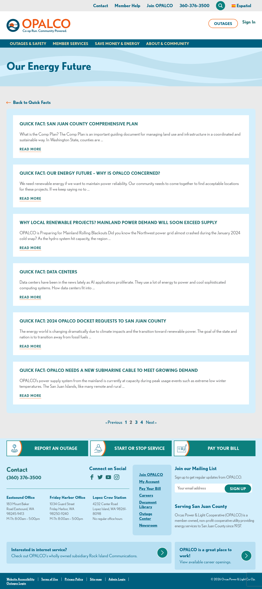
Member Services (70, 43)
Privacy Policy (74, 579)
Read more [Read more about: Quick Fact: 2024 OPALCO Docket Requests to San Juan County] (30, 346)
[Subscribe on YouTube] (108, 478)
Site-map (96, 579)
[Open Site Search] (220, 5)
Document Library (148, 504)
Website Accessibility (21, 579)
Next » (151, 422)
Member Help (127, 5)
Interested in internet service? (83, 553)
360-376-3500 (194, 5)
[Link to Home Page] (38, 26)
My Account (149, 481)
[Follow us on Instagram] (116, 478)
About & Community (167, 43)
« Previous (113, 422)
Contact (100, 5)
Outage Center (145, 516)
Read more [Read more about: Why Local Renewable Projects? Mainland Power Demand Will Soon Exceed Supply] (30, 248)
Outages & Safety (28, 43)
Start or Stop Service (139, 448)
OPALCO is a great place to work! (210, 556)
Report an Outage (56, 448)
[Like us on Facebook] (92, 478)
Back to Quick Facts (32, 102)
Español (244, 5)
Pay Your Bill (223, 448)
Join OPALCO (160, 5)
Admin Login (117, 579)
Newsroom (148, 525)
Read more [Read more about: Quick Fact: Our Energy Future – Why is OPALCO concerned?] (30, 198)
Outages (223, 23)
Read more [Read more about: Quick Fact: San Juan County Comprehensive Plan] (30, 149)
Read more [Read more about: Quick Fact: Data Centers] (30, 297)
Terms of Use (49, 579)
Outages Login (16, 583)
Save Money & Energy (117, 43)
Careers (146, 495)
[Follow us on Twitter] (100, 478)
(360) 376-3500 (24, 477)
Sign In (248, 21)
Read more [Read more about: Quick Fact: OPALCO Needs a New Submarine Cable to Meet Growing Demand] (30, 396)
